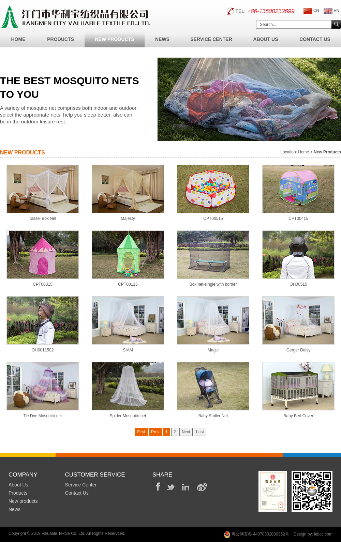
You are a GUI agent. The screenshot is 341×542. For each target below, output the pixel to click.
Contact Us (314, 39)
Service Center (211, 39)
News (162, 39)
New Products (114, 39)
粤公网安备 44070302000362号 (256, 534)
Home (18, 39)
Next (186, 432)
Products (60, 39)
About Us (265, 39)
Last (200, 432)
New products (23, 501)
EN (331, 11)
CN (311, 11)
